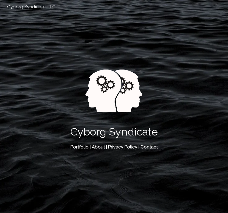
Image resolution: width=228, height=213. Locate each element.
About (98, 147)
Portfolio (79, 147)
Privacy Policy (122, 147)
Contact (149, 147)
